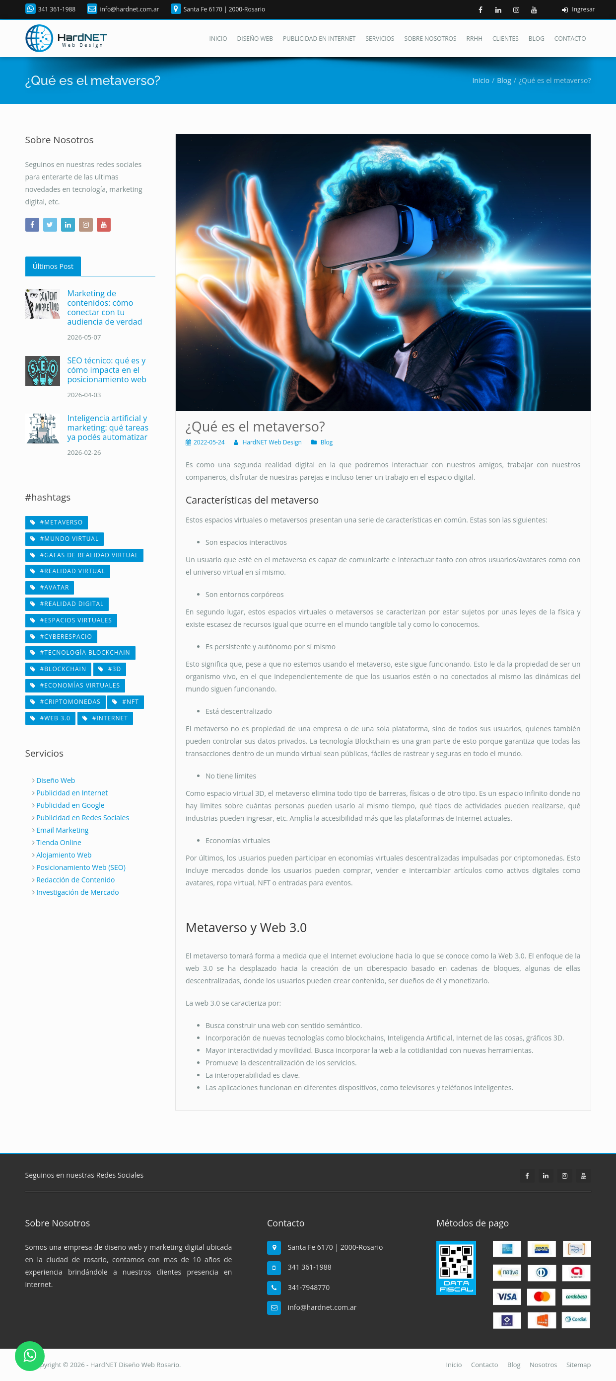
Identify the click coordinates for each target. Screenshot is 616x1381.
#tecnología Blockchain (80, 652)
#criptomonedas (65, 701)
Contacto (570, 38)
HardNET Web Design (272, 442)
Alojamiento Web (63, 855)
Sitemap (578, 1364)
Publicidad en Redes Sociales (82, 817)
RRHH (475, 38)
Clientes (505, 38)
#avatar (49, 587)
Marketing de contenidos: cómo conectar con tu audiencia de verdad (105, 307)
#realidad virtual (67, 571)
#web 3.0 (50, 718)
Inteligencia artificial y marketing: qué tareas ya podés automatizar (108, 427)
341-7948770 (309, 1287)
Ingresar (576, 10)
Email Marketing (62, 830)
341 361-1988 (57, 9)
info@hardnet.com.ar (129, 9)
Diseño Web (255, 38)
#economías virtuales (75, 685)
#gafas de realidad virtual (84, 555)
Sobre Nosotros (430, 38)
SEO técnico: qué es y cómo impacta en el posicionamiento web (107, 370)
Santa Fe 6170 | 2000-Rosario (224, 9)
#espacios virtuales (71, 620)
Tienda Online (58, 842)
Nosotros (543, 1364)
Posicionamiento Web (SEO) (81, 867)
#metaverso (56, 522)
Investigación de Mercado (77, 892)
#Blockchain (58, 669)
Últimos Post (53, 266)
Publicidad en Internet (319, 38)
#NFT (125, 701)
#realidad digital (67, 604)
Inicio (218, 38)
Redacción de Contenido (75, 879)
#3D (109, 669)
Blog (537, 38)
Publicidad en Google (70, 805)
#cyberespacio (61, 636)
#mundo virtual (64, 538)
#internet (105, 718)
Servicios (379, 38)
